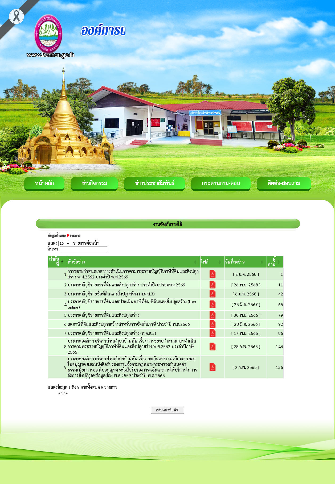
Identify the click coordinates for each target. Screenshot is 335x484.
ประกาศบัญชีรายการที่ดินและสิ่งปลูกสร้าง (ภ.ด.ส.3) (112, 333)
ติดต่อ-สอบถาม (284, 183)
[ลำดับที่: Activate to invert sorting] (57, 262)
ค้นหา (53, 249)
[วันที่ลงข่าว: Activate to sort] (246, 262)
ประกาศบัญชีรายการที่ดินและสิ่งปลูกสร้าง (103, 315)
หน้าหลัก (44, 183)
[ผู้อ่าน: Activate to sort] (275, 262)
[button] (76, 262)
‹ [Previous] (61, 392)
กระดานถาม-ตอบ (221, 183)
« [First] (59, 392)
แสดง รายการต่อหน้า (73, 243)
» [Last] (67, 392)
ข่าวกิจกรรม (94, 183)
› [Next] (65, 392)
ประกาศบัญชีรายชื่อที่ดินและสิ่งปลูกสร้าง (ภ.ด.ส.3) (111, 294)
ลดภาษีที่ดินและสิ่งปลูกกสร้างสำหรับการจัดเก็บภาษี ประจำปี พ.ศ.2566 (129, 324)
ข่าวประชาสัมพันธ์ (154, 183)
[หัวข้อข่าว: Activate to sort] (133, 262)
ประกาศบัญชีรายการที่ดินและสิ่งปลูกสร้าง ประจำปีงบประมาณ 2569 (126, 284)
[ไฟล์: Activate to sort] (212, 262)
